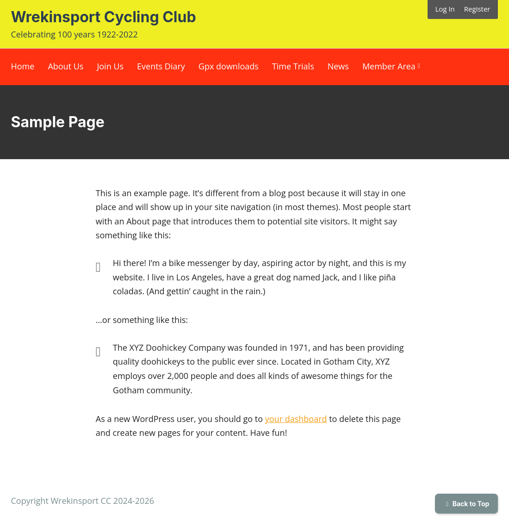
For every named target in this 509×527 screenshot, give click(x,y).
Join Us (110, 66)
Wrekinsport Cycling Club (103, 17)
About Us (65, 66)
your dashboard (296, 418)
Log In (445, 8)
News (338, 66)
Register (477, 8)
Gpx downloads (229, 66)
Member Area (389, 66)
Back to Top (466, 504)
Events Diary (161, 66)
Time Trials (293, 66)
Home (23, 66)
